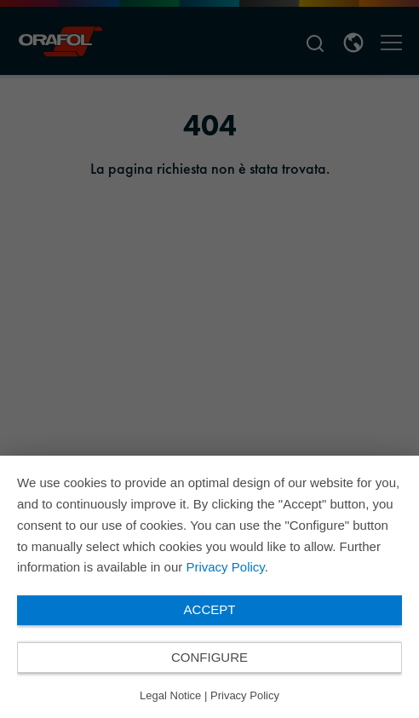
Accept (210, 609)
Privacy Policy (225, 567)
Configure (209, 657)
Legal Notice (170, 695)
